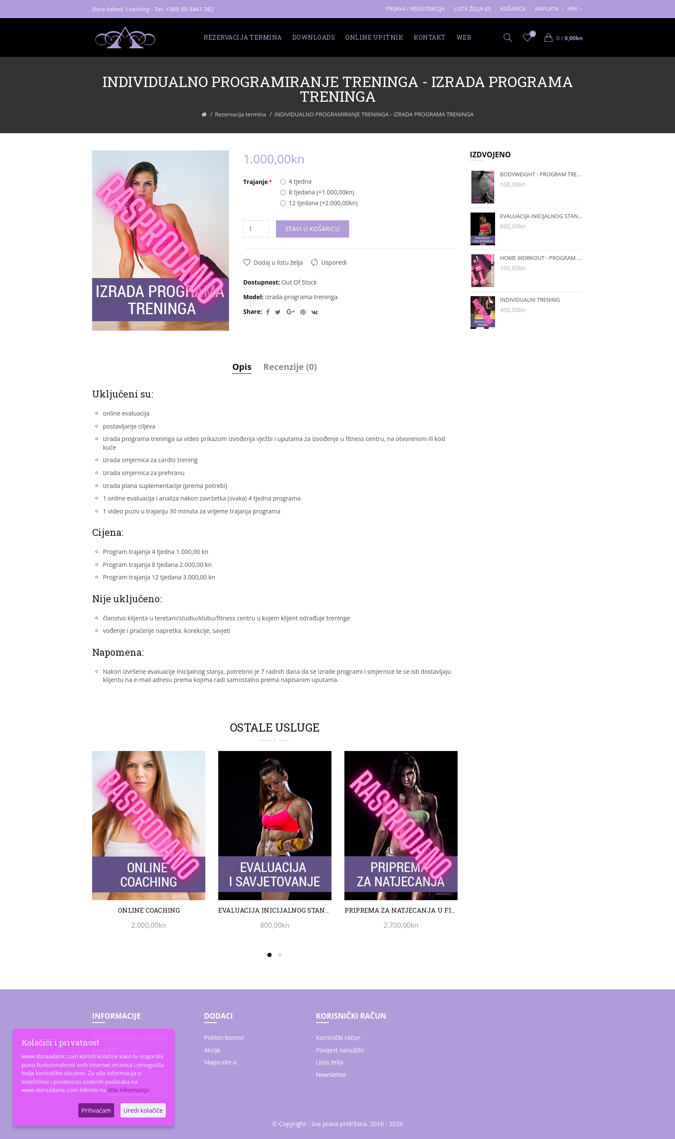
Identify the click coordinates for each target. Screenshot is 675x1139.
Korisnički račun (338, 1037)
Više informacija (128, 1090)
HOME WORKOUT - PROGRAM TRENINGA (541, 258)
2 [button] (280, 955)
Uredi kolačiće (143, 1110)
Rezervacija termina (240, 114)
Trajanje (255, 182)
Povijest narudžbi (340, 1050)
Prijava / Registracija (415, 9)
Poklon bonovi (224, 1037)
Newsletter (331, 1074)
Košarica (513, 9)
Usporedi (334, 262)
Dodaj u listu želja (278, 262)
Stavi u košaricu (312, 229)
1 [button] (269, 955)
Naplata (546, 9)
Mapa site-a (220, 1062)
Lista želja (329, 1062)
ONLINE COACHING (149, 910)
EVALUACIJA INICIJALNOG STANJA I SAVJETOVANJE (274, 910)
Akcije (212, 1050)
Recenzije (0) (290, 366)
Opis (241, 366)
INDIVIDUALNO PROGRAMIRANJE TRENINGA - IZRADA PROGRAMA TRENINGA (374, 114)
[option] (149, 845)
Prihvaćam (96, 1110)
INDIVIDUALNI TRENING (530, 300)
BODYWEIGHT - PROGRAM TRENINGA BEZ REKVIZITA (541, 174)
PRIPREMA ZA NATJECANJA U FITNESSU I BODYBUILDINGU (401, 910)
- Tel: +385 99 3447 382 (182, 9)
